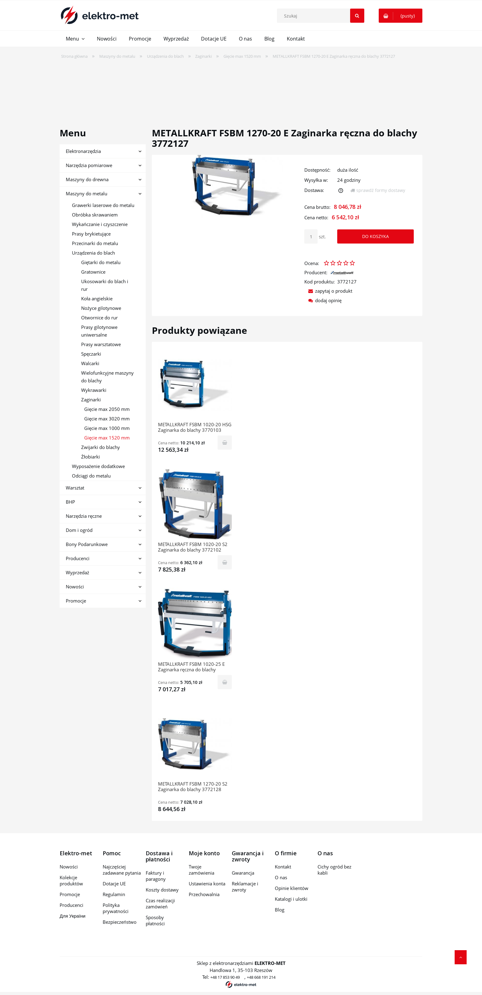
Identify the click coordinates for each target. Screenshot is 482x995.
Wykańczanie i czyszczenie (100, 224)
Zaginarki (91, 399)
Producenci (77, 558)
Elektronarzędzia (83, 151)
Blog (279, 910)
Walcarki (90, 363)
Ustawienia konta (207, 883)
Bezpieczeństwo (119, 922)
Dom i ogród (79, 530)
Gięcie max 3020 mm (107, 419)
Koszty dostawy (162, 890)
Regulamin (114, 894)
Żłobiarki (90, 457)
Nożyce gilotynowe (101, 308)
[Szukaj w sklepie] (321, 15)
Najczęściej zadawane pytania (122, 870)
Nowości (75, 586)
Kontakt (283, 867)
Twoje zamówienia (201, 870)
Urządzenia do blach (93, 253)
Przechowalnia (204, 894)
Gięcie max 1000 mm (107, 428)
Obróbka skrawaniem (95, 215)
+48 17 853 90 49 (225, 977)
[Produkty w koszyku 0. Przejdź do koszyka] (400, 16)
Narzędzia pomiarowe (89, 165)
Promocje (76, 601)
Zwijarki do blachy (100, 447)
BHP (70, 502)
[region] (241, 89)
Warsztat (75, 488)
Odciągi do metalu (91, 476)
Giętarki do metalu (100, 262)
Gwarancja (243, 873)
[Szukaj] (357, 16)
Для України (72, 916)
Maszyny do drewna (87, 179)
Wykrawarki (93, 390)
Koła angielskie (97, 298)
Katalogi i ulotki (291, 899)
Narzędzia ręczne (84, 516)
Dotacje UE (114, 883)
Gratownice (93, 272)
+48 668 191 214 (261, 977)
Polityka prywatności (115, 908)
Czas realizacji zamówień (160, 903)
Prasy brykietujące (91, 234)
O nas (281, 877)
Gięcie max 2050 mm (107, 409)
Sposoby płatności (155, 920)
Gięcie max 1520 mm (107, 438)
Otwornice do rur (99, 317)
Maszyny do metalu (86, 193)
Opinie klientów (291, 888)
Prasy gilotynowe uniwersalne (99, 331)
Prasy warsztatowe (101, 344)
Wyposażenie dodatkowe (98, 466)
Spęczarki (91, 354)
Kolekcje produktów (71, 880)
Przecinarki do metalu (95, 243)
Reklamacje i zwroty (245, 886)
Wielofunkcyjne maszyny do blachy (107, 377)
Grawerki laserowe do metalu (103, 205)
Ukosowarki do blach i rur (104, 285)
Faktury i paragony (156, 876)
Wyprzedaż (77, 572)
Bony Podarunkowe (87, 544)
